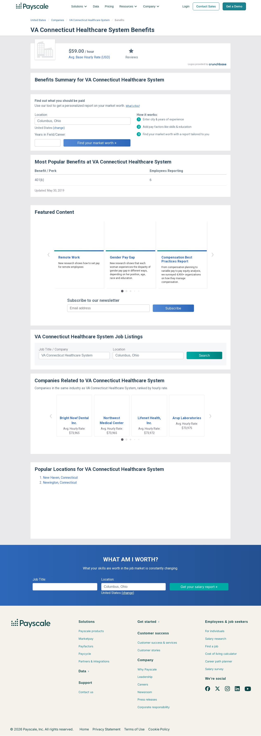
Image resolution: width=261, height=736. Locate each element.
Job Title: (39, 579)
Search (204, 355)
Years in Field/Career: (50, 134)
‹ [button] (48, 254)
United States (38, 20)
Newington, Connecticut (60, 482)
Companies (57, 20)
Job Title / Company (53, 349)
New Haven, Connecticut (60, 478)
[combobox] (82, 121)
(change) (59, 127)
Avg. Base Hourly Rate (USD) (89, 57)
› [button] (212, 254)
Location (119, 349)
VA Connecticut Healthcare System (89, 20)
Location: (41, 115)
